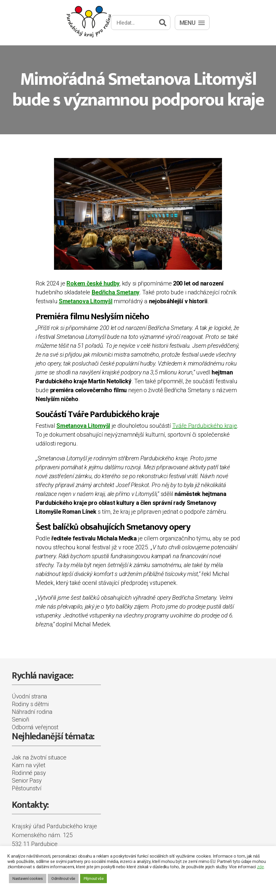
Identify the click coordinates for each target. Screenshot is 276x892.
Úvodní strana (29, 696)
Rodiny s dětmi (30, 704)
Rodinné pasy (29, 772)
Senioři (20, 719)
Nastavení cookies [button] (27, 878)
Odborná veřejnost (35, 727)
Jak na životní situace (39, 757)
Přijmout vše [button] (93, 878)
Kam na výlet (28, 765)
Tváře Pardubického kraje (204, 425)
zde (260, 866)
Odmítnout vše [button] (63, 878)
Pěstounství (27, 788)
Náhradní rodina (32, 711)
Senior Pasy (27, 780)
